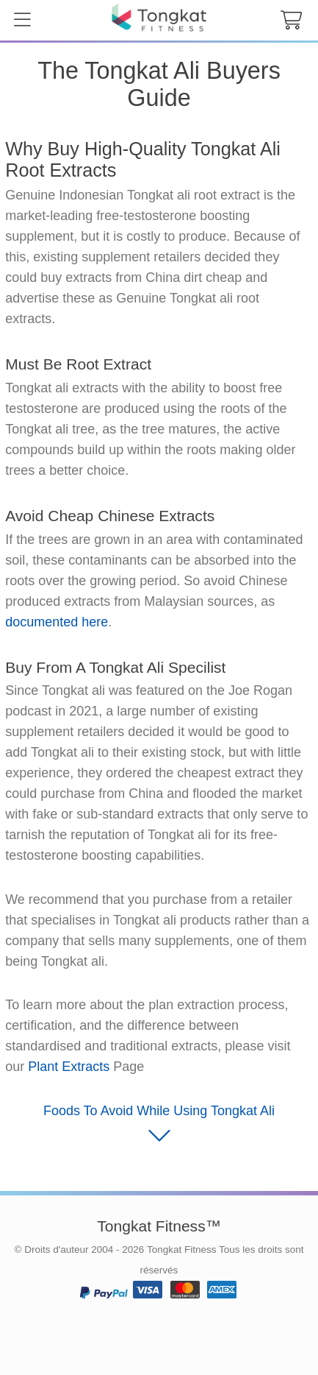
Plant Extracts (68, 1066)
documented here (56, 622)
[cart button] (291, 20)
